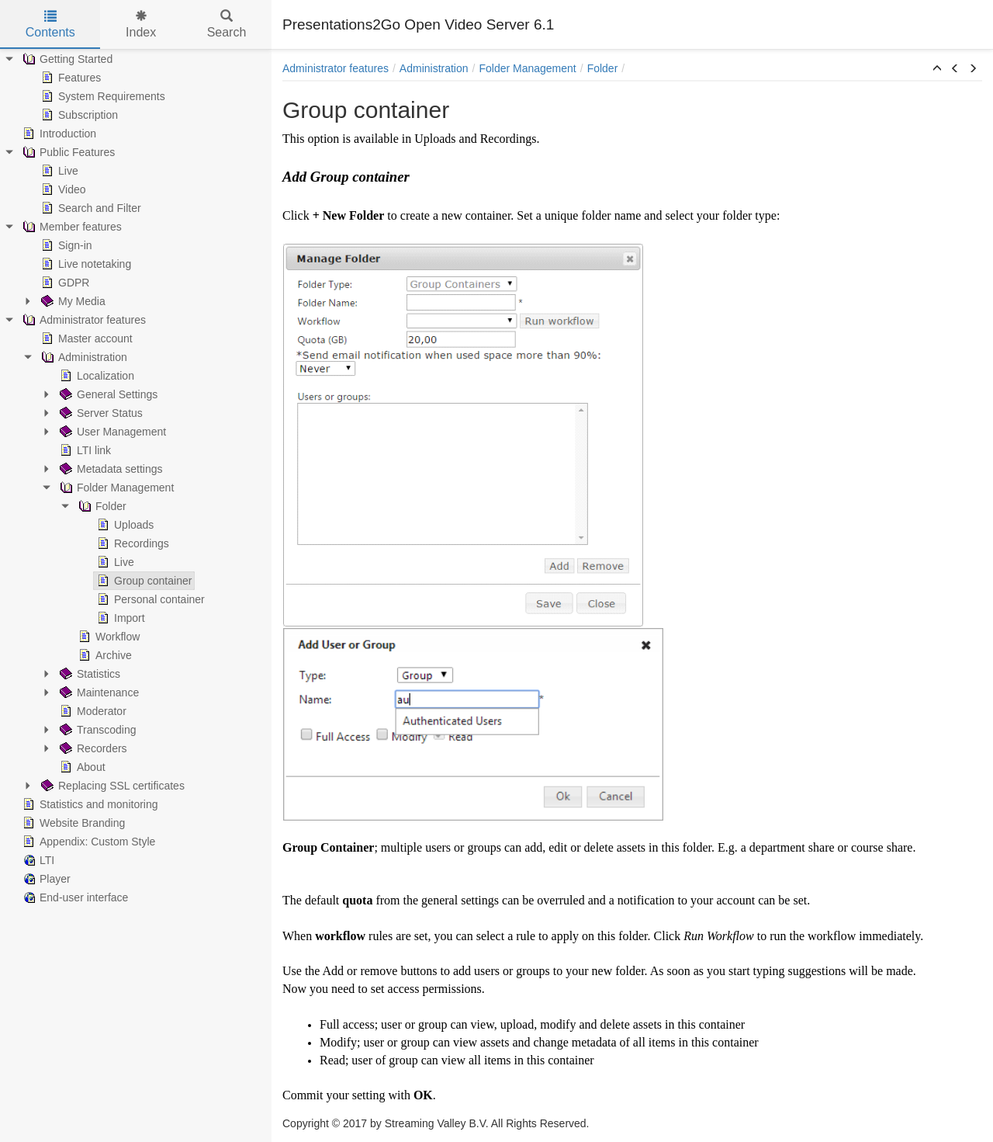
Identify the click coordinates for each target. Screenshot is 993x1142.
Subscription (78, 115)
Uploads (124, 524)
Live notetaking (84, 264)
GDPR (63, 282)
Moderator (91, 711)
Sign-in (65, 245)
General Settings (107, 394)
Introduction (57, 133)
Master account (85, 338)
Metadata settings (110, 469)
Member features (70, 226)
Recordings (131, 543)
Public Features (67, 152)
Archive (103, 655)
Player (45, 879)
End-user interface (73, 897)
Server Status (100, 413)
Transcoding (97, 729)
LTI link (84, 450)
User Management (111, 431)
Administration (82, 357)
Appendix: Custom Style (87, 841)
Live (58, 170)
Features (69, 77)
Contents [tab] (50, 24)
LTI (36, 860)
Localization (95, 375)
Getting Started (65, 59)
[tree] (136, 478)
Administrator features (82, 320)
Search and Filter (89, 208)
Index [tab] (141, 24)
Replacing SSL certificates (111, 785)
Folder (100, 506)
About (81, 767)
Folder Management (115, 487)
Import (119, 618)
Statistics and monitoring (88, 804)
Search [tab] (227, 24)
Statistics (88, 674)
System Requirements (101, 96)
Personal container (149, 599)
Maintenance (98, 692)
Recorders (92, 748)
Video (62, 189)
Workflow (107, 636)
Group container (143, 580)
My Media (72, 301)
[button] (937, 69)
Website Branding (72, 823)
